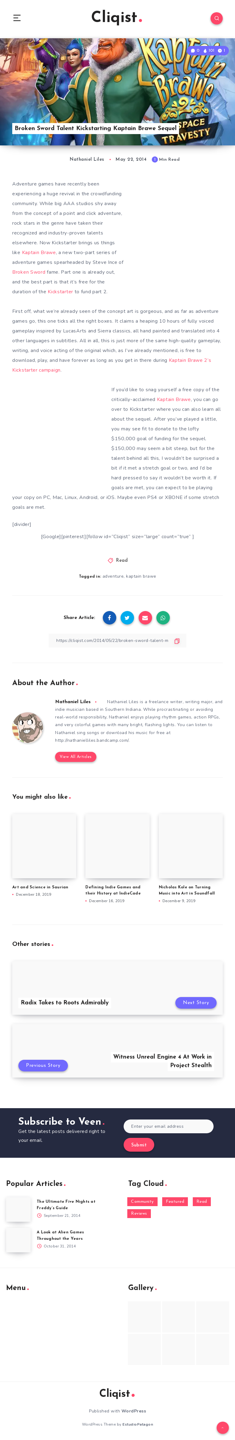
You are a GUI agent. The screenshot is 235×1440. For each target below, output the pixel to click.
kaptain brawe (141, 576)
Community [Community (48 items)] (142, 1201)
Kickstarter (60, 291)
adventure (113, 576)
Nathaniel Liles (73, 701)
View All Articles (76, 757)
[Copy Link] (117, 640)
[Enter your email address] (169, 1126)
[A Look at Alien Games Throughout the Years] (18, 1240)
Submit (139, 1145)
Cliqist (116, 18)
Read (122, 560)
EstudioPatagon (137, 1424)
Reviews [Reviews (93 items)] (139, 1213)
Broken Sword (29, 272)
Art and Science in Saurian (40, 887)
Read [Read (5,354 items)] (201, 1201)
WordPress (133, 1411)
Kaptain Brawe (39, 252)
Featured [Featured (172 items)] (175, 1201)
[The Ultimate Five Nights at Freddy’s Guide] (18, 1209)
